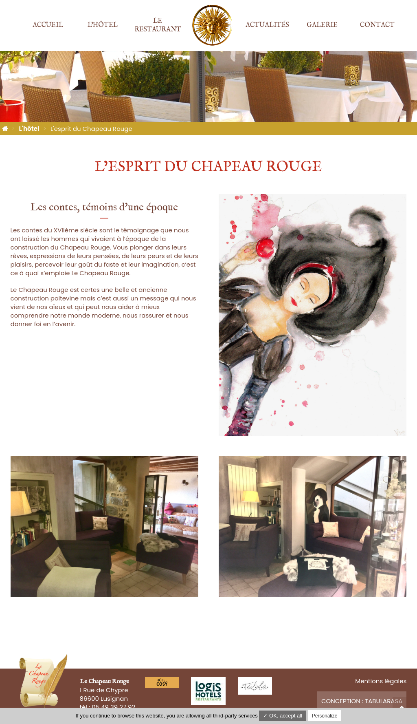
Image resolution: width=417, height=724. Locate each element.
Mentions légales (380, 681)
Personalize (325, 716)
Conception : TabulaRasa (362, 701)
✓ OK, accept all (282, 716)
